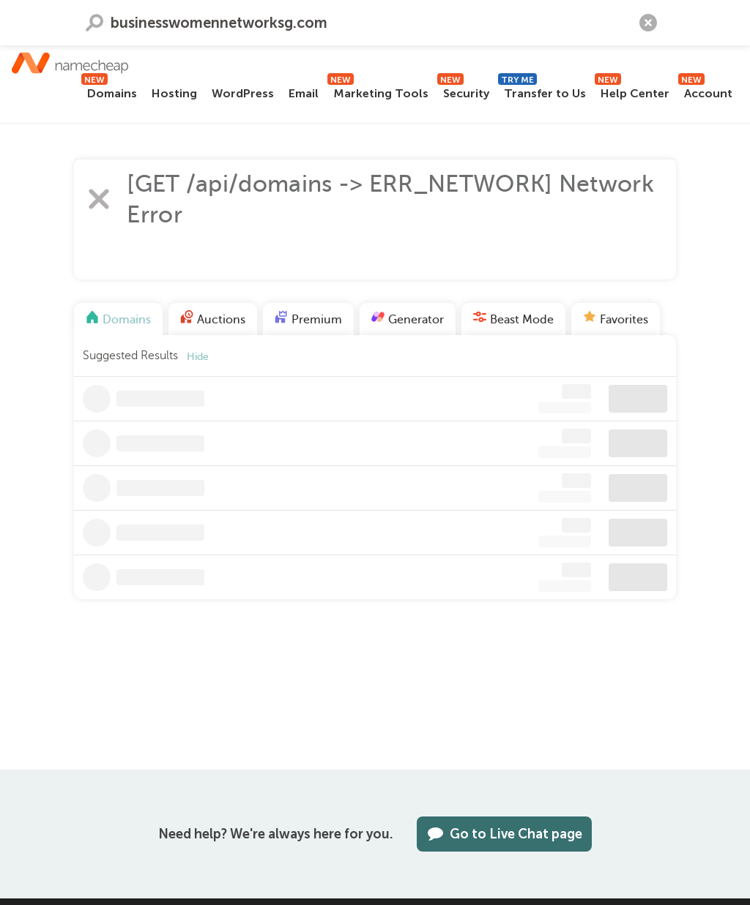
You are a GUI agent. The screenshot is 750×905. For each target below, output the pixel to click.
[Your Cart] (633, 17)
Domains (109, 91)
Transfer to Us (542, 91)
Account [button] (705, 91)
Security (463, 91)
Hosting (174, 93)
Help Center (632, 91)
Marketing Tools (377, 91)
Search (94, 181)
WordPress (243, 93)
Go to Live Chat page (504, 834)
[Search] (724, 17)
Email (304, 93)
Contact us (50, 16)
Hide (198, 361)
